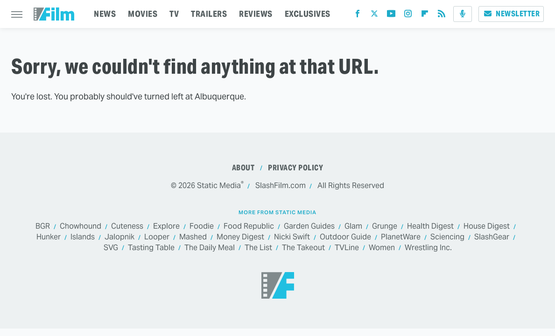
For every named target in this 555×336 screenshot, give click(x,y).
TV (174, 13)
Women (382, 248)
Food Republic (249, 227)
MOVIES (142, 13)
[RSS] (441, 16)
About (243, 168)
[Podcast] (462, 14)
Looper (156, 237)
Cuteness (127, 227)
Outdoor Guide (345, 237)
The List (258, 248)
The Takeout (303, 248)
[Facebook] (357, 16)
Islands (82, 237)
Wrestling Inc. (428, 248)
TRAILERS (209, 13)
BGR (42, 227)
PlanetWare (401, 237)
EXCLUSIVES (307, 13)
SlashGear (491, 237)
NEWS (105, 13)
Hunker (48, 237)
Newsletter (511, 14)
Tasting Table (151, 248)
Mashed (193, 237)
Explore (166, 227)
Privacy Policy (295, 168)
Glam (353, 227)
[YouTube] (391, 16)
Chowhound (80, 227)
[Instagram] (408, 16)
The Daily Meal (209, 248)
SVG (111, 248)
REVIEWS (256, 13)
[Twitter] (374, 16)
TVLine (347, 248)
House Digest (487, 227)
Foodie (202, 227)
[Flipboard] (425, 16)
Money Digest (240, 237)
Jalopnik (119, 237)
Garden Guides (309, 227)
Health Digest (430, 227)
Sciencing (447, 237)
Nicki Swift (292, 237)
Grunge (384, 227)
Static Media (219, 185)
